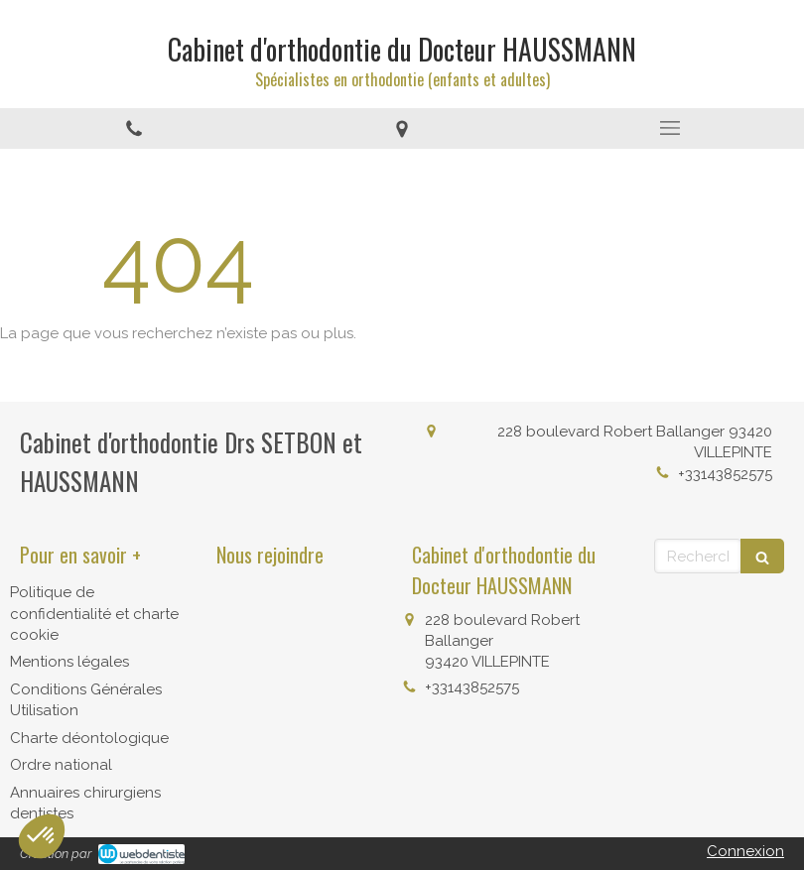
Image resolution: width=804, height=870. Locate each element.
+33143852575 (725, 474)
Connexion (745, 851)
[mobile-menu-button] (670, 128)
